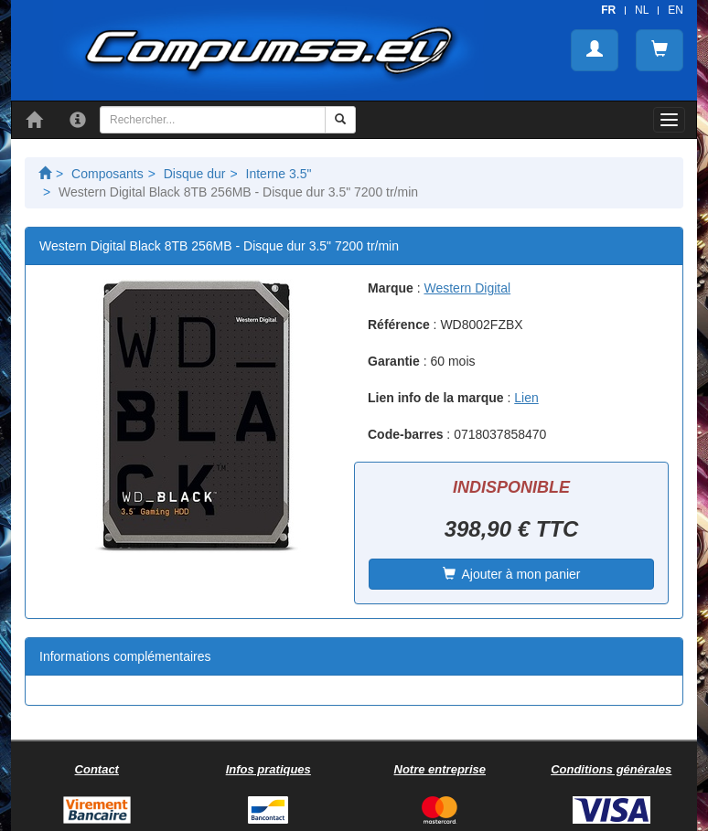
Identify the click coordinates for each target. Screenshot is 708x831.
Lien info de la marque (436, 397)
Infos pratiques (268, 769)
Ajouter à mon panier (512, 574)
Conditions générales (611, 769)
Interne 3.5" (279, 173)
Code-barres (405, 434)
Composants (107, 173)
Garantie (394, 361)
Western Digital (467, 288)
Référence (399, 324)
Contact (97, 769)
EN (675, 10)
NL (642, 10)
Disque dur (195, 173)
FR (608, 10)
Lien (526, 397)
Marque (390, 288)
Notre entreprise (440, 769)
